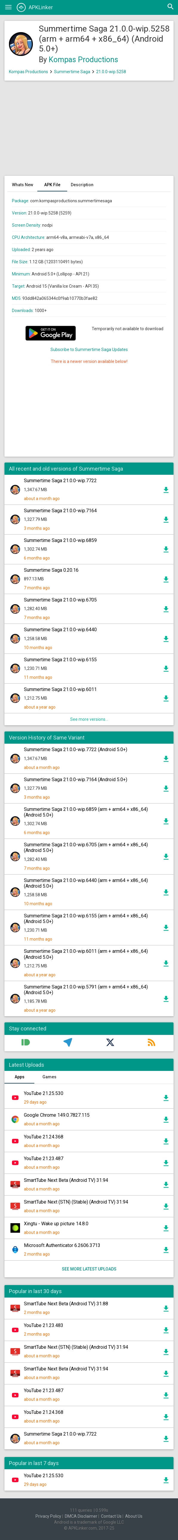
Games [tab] (49, 1076)
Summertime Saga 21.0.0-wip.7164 (60, 510)
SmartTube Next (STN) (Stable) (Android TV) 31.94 (76, 1202)
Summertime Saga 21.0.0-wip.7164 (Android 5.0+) (75, 779)
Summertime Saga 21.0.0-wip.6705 (60, 600)
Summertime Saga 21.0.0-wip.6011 (60, 689)
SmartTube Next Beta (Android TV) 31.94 (66, 1180)
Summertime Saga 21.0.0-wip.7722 (60, 480)
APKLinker (35, 7)
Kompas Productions (83, 59)
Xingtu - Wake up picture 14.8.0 (56, 1223)
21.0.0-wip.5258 (111, 71)
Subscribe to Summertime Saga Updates (89, 349)
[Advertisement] (89, 131)
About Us (133, 1516)
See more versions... (89, 719)
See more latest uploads (89, 1269)
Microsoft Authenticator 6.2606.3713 (62, 1245)
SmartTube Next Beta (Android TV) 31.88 (66, 1303)
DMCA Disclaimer (81, 1516)
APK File (52, 184)
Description (82, 184)
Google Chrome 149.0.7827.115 (57, 1115)
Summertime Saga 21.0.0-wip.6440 (60, 629)
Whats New (22, 184)
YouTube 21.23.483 (43, 1325)
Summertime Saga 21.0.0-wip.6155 (60, 659)
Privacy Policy (48, 1516)
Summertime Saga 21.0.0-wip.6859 (60, 540)
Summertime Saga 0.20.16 (51, 570)
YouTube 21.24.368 (43, 1137)
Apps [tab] (19, 1076)
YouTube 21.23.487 (43, 1158)
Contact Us (111, 1516)
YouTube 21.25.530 (43, 1093)
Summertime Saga (72, 71)
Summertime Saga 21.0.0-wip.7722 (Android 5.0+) (75, 749)
